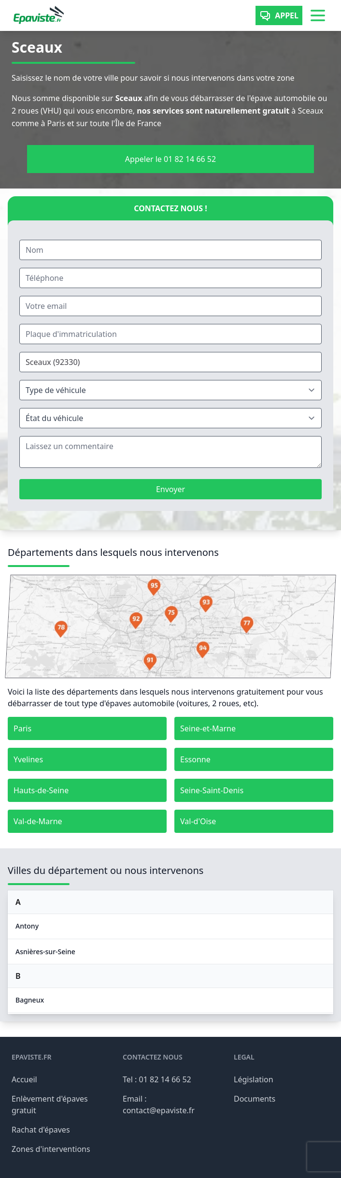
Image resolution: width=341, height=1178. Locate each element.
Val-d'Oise (198, 821)
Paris (22, 728)
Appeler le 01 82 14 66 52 (170, 159)
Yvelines (28, 759)
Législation (253, 1079)
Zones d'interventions (51, 1149)
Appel (278, 15)
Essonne (195, 759)
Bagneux (29, 999)
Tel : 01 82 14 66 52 (157, 1079)
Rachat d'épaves (41, 1129)
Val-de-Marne (38, 821)
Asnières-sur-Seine (45, 951)
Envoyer (170, 489)
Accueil (24, 1079)
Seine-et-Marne (208, 728)
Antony (27, 926)
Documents (254, 1098)
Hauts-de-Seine (41, 790)
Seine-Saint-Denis (211, 790)
